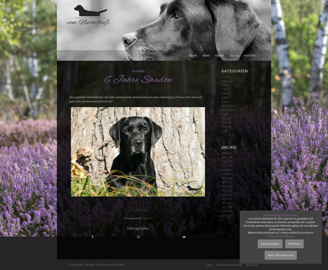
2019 (224, 174)
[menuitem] (193, 55)
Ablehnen (294, 244)
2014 (224, 195)
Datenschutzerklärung (281, 236)
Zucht (225, 130)
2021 (224, 165)
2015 (224, 190)
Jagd (224, 114)
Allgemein (138, 71)
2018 (224, 178)
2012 (224, 203)
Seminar (226, 122)
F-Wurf (225, 102)
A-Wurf (226, 77)
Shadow (148, 218)
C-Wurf (226, 89)
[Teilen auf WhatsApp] (138, 237)
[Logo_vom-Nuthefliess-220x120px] (88, 27)
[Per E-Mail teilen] (184, 237)
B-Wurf (226, 85)
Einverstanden (270, 244)
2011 (224, 207)
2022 (224, 161)
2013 (224, 199)
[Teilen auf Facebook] (92, 237)
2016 (224, 186)
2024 (224, 153)
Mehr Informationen (281, 255)
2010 (224, 211)
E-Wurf (225, 97)
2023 (224, 157)
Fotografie (228, 106)
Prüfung (226, 118)
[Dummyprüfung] (325, 135)
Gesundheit (228, 110)
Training (226, 126)
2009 (224, 215)
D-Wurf (226, 93)
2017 (224, 182)
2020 (224, 170)
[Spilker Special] (3, 135)
